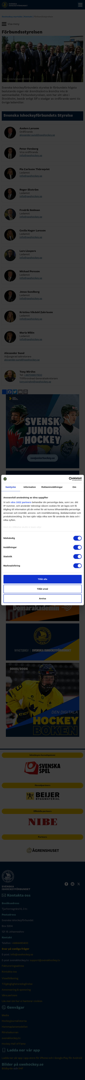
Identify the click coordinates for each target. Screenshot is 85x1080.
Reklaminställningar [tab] (52, 487)
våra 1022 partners (21, 502)
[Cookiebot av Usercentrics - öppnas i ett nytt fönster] (69, 479)
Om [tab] (74, 487)
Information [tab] (29, 487)
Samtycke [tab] (10, 487)
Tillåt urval (42, 589)
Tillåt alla (42, 579)
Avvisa (42, 598)
